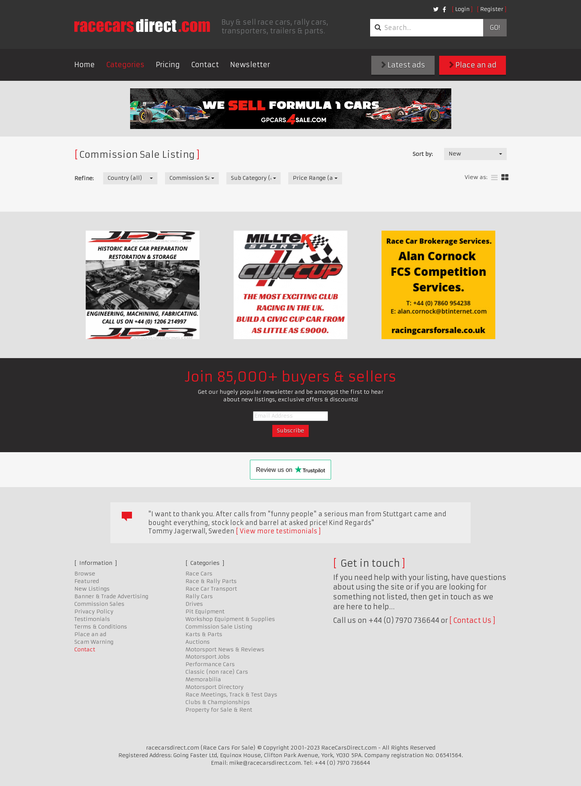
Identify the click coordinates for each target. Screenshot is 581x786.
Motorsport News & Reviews (224, 649)
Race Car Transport (211, 588)
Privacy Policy (93, 611)
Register (491, 9)
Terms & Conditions (100, 626)
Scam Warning (93, 641)
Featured (86, 581)
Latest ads (403, 65)
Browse (84, 573)
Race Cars (198, 573)
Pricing (168, 64)
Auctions (197, 641)
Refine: (84, 178)
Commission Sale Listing (218, 626)
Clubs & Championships (217, 702)
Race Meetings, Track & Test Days (231, 694)
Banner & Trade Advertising (111, 596)
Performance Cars (210, 664)
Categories (125, 64)
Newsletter (250, 64)
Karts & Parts (203, 634)
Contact (205, 64)
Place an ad (472, 65)
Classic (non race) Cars (216, 671)
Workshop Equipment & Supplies (230, 619)
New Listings (92, 588)
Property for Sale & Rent (218, 709)
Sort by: (423, 154)
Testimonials (92, 619)
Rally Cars (199, 596)
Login (462, 9)
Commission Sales (99, 604)
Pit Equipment (205, 611)
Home (84, 64)
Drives (194, 604)
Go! (495, 27)
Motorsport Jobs (207, 656)
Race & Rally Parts (211, 581)
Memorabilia (203, 679)
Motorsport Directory (214, 687)
